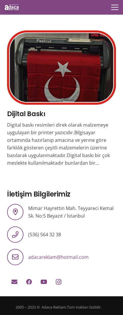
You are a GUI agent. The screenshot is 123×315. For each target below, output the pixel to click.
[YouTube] (43, 282)
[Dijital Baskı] (61, 34)
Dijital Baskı (26, 113)
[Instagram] (58, 282)
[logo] (12, 7)
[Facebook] (29, 282)
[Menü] (114, 7)
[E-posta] (14, 282)
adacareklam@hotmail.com (58, 257)
